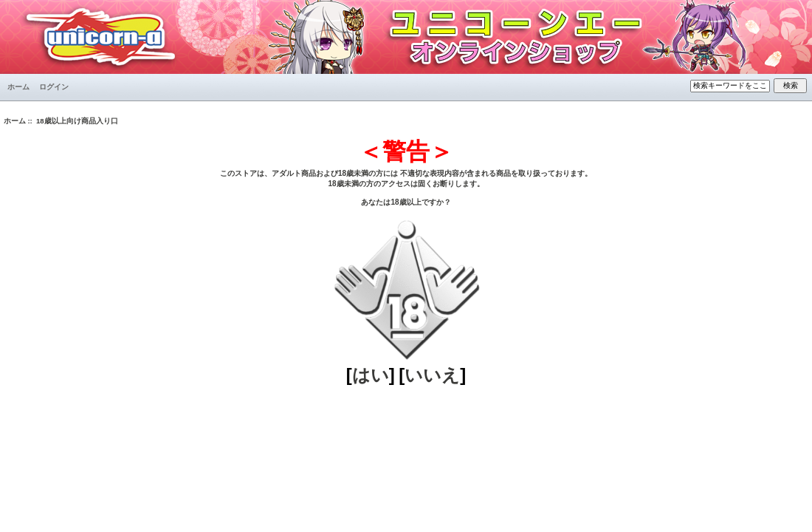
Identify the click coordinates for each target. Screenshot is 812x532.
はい (370, 375)
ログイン (54, 87)
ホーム (18, 87)
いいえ (432, 375)
